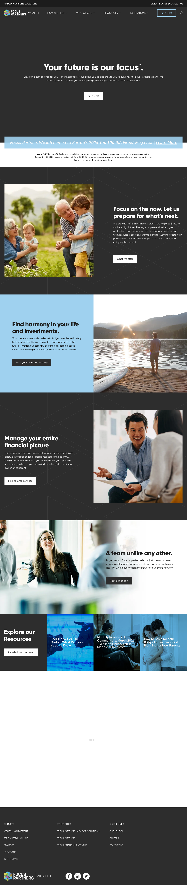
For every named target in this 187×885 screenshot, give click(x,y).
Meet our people (119, 580)
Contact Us (116, 845)
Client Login (116, 831)
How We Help (57, 14)
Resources (112, 14)
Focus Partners (66, 838)
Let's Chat (166, 12)
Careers (114, 838)
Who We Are (86, 14)
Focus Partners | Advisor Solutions (78, 831)
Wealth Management (16, 831)
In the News (11, 859)
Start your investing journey (32, 362)
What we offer (125, 258)
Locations (10, 852)
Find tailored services (20, 480)
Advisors (9, 845)
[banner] (21, 13)
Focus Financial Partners (72, 845)
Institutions (139, 14)
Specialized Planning (16, 838)
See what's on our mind (20, 652)
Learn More (166, 142)
